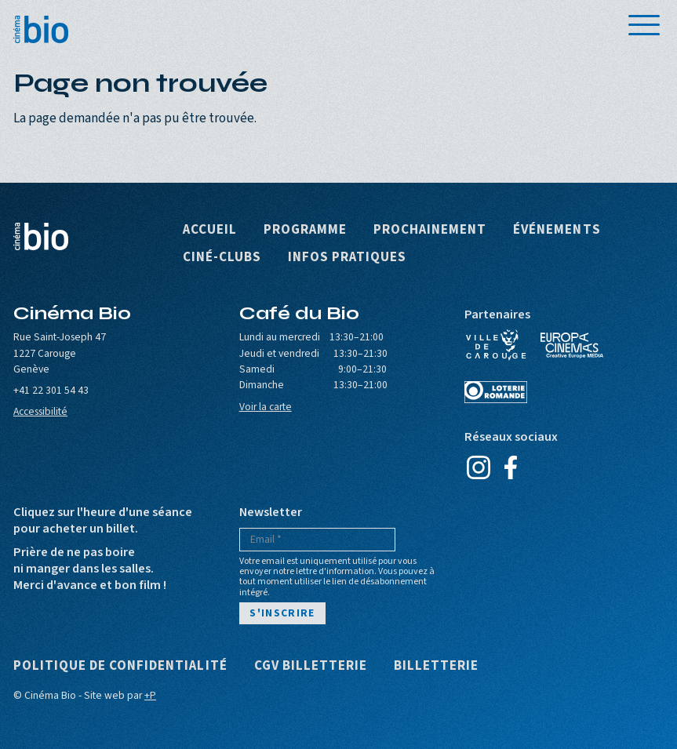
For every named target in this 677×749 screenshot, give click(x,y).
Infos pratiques (347, 257)
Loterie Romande (495, 392)
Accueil (210, 230)
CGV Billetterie (310, 666)
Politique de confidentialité (120, 666)
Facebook (510, 467)
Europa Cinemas (572, 345)
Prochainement (429, 230)
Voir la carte (265, 406)
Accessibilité (40, 411)
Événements (556, 230)
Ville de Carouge (495, 345)
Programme (305, 230)
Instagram (478, 467)
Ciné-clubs (222, 257)
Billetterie (436, 666)
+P (150, 695)
